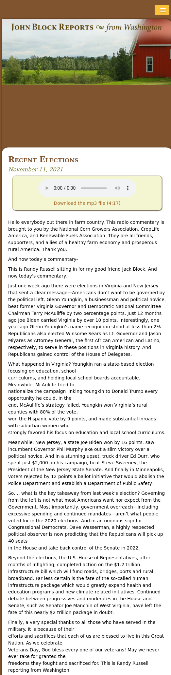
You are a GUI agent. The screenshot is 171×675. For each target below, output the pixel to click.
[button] (162, 10)
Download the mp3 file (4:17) (87, 203)
